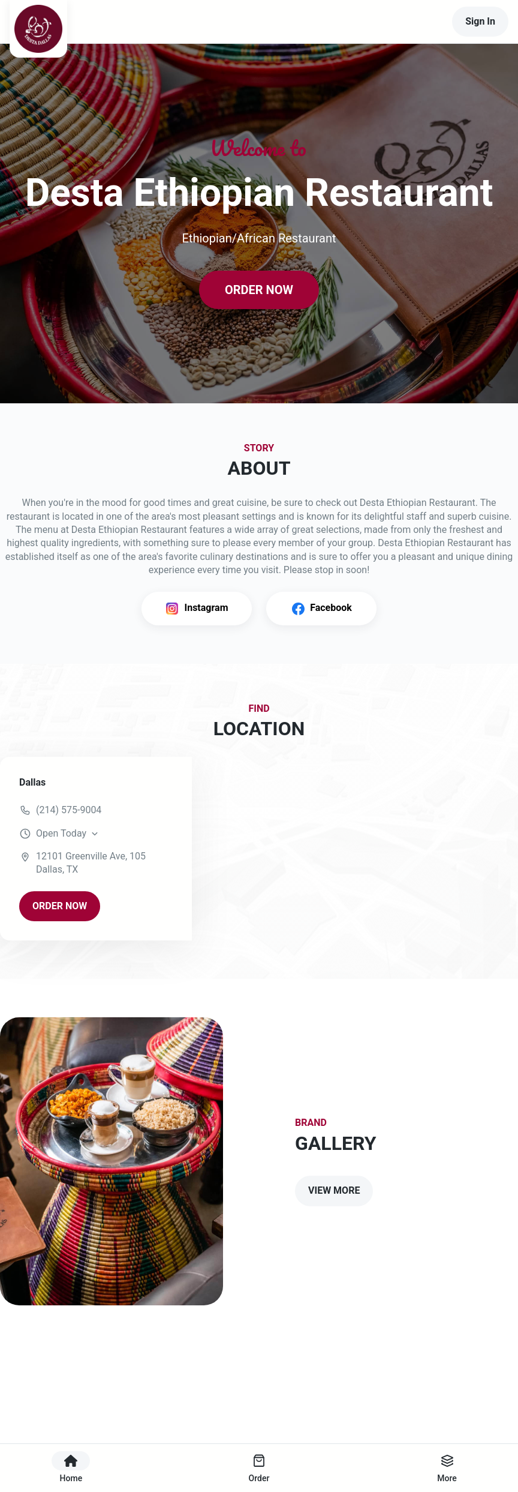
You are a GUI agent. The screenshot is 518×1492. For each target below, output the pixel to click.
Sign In (480, 21)
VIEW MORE (334, 1190)
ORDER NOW (259, 290)
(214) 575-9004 (68, 810)
